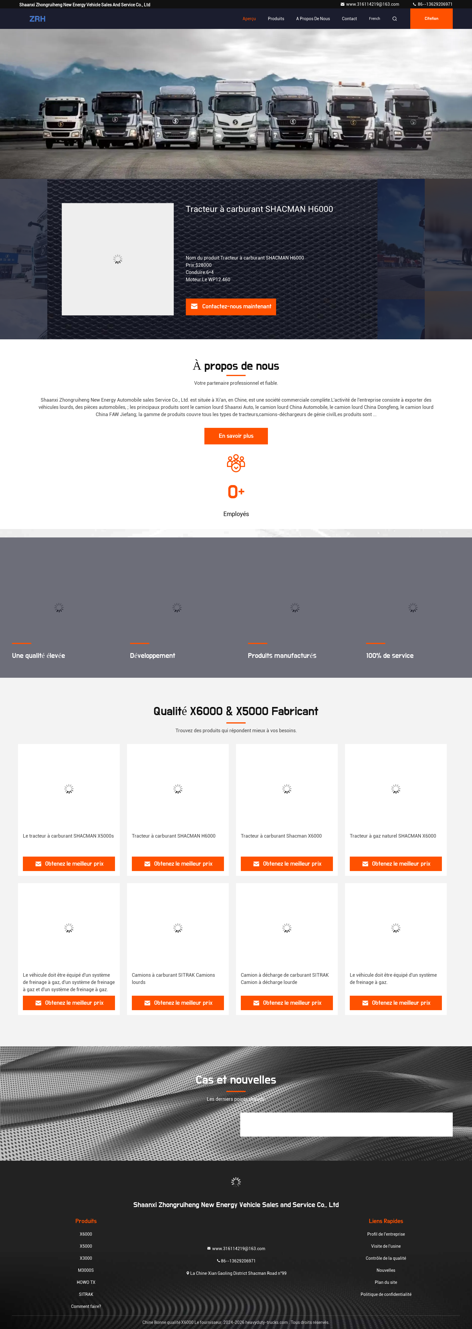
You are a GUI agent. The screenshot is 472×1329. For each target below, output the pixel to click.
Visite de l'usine (386, 1246)
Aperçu (249, 18)
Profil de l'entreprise (386, 1234)
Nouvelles (386, 1270)
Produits (276, 18)
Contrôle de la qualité (386, 1258)
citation (431, 19)
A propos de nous (313, 18)
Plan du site (386, 1282)
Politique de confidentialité (386, 1294)
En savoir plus (236, 436)
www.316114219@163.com (370, 4)
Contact (349, 18)
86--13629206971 (432, 4)
